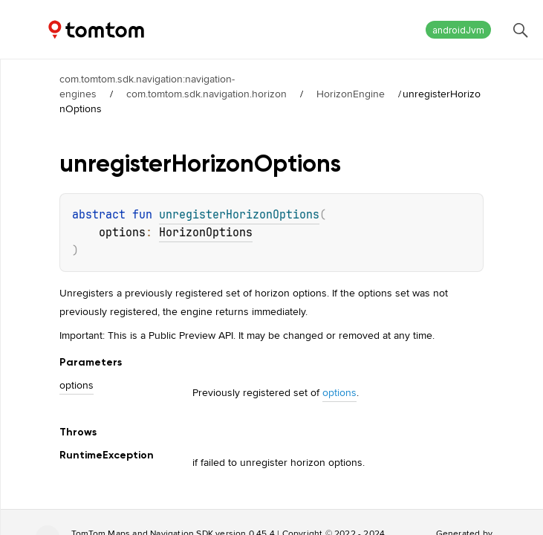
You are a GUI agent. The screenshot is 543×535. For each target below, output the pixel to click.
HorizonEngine (350, 93)
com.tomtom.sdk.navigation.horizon (206, 93)
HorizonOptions (206, 232)
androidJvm (458, 30)
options (339, 392)
